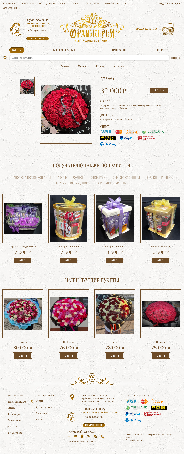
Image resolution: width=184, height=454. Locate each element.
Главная (64, 66)
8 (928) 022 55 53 (38, 30)
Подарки (162, 50)
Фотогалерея (92, 3)
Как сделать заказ (31, 3)
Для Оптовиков (11, 7)
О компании (9, 3)
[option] (27, 87)
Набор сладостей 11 (160, 246)
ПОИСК (175, 58)
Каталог (82, 66)
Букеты (17, 50)
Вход (161, 3)
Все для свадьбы (64, 50)
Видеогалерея (112, 3)
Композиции (119, 50)
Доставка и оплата (56, 3)
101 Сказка (69, 342)
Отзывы (76, 3)
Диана (114, 342)
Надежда (160, 342)
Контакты (130, 3)
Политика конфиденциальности (82, 441)
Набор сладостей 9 (69, 246)
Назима (23, 342)
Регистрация (174, 3)
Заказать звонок (37, 38)
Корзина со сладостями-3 (22, 246)
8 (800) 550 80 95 (37, 20)
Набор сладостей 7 (115, 246)
